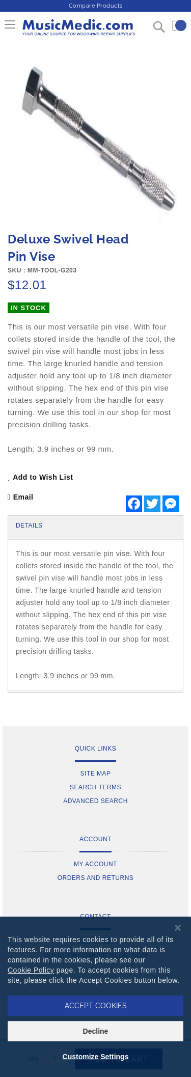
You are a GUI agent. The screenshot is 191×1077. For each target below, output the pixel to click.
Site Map (95, 773)
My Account (95, 864)
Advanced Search (95, 801)
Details (29, 525)
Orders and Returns (96, 877)
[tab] (95, 526)
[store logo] (78, 31)
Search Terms (95, 787)
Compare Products (96, 6)
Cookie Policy (31, 970)
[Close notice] (178, 928)
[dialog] (95, 997)
